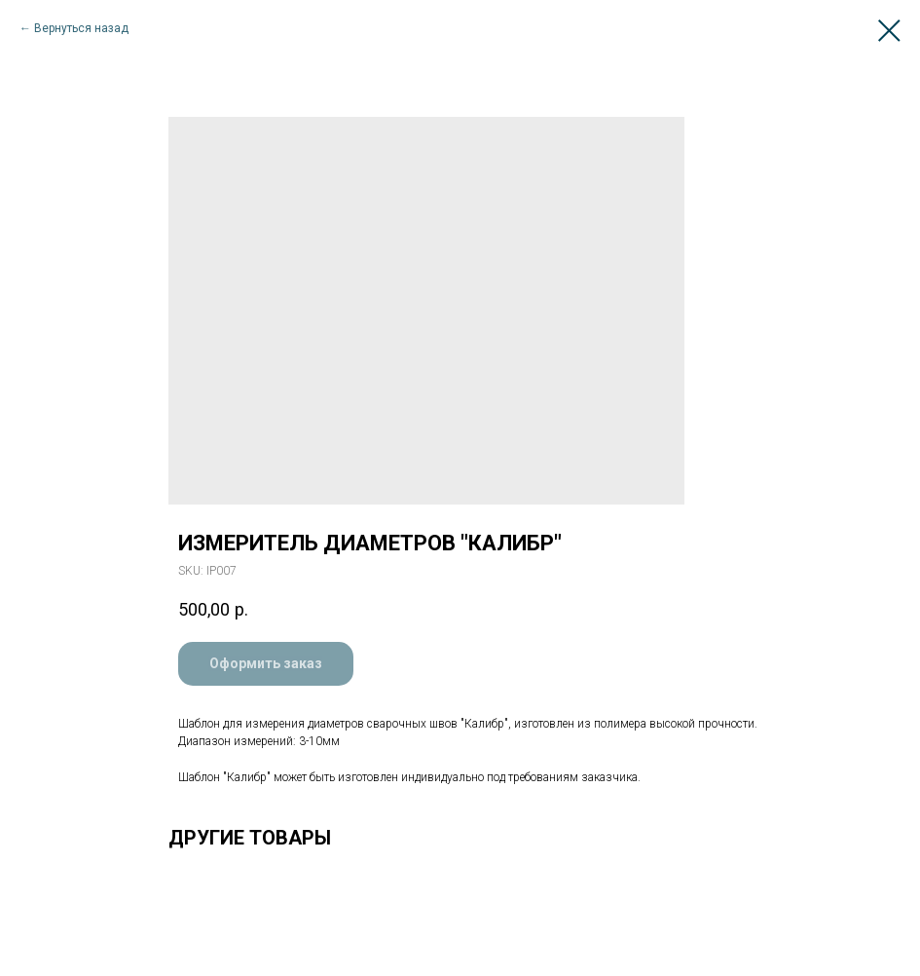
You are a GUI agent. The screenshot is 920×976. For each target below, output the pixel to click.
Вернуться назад (81, 28)
